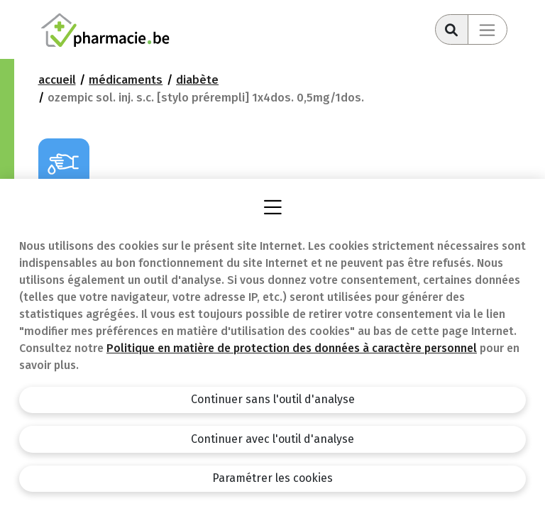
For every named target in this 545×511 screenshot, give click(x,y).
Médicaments (126, 80)
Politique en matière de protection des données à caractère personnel (291, 348)
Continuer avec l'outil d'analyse (272, 439)
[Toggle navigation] (487, 29)
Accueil (57, 80)
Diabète (197, 80)
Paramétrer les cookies (272, 478)
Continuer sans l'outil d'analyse (273, 399)
